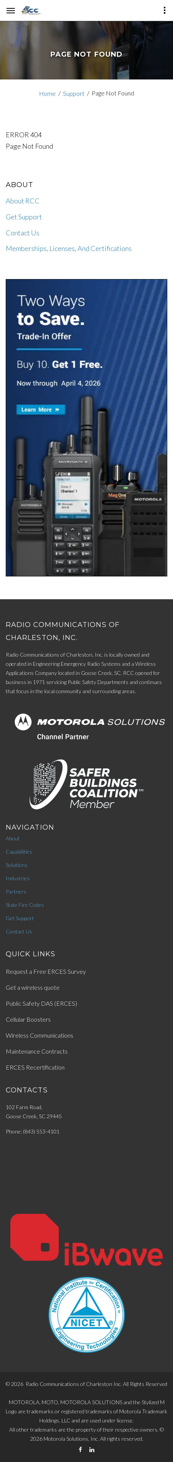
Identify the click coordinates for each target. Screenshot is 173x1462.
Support (73, 93)
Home (47, 93)
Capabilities (19, 851)
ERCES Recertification (35, 1067)
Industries (18, 878)
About (13, 838)
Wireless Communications (39, 1035)
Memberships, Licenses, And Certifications (69, 248)
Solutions (16, 865)
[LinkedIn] (91, 1449)
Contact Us (22, 233)
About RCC (23, 201)
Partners (16, 891)
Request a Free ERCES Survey (46, 971)
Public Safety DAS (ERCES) (41, 1003)
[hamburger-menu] (11, 11)
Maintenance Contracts (37, 1051)
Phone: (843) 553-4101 (33, 1131)
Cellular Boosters (28, 1019)
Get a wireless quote (33, 987)
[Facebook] (80, 1449)
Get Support (24, 217)
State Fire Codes (25, 905)
